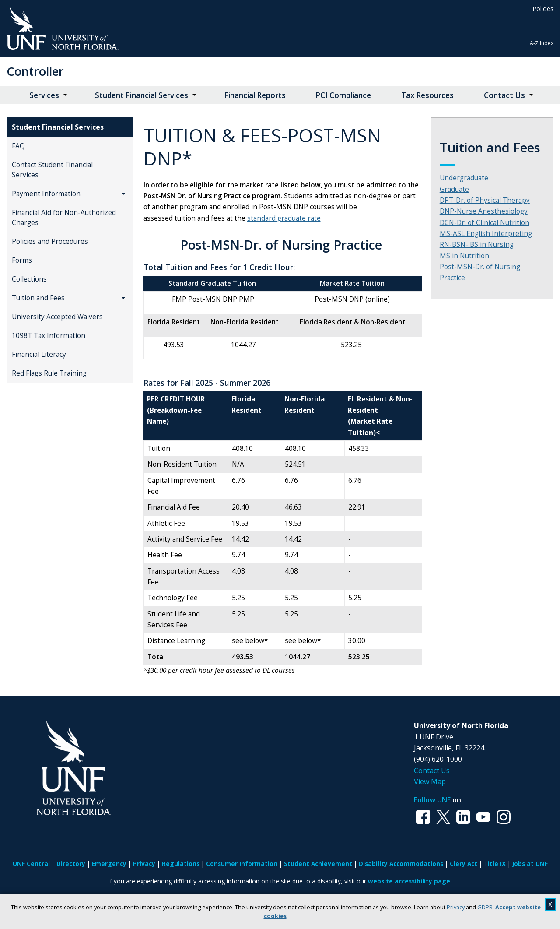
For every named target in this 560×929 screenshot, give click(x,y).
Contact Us (504, 95)
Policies (543, 8)
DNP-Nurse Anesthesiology (484, 211)
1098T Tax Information (48, 335)
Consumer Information (241, 863)
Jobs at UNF (530, 863)
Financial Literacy (39, 354)
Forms (22, 260)
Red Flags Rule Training (49, 373)
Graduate (454, 189)
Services (44, 95)
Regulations (181, 863)
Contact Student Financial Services (52, 169)
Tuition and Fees (38, 298)
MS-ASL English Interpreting (486, 233)
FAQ (18, 146)
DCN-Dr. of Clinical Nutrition (484, 222)
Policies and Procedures (50, 241)
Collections (29, 279)
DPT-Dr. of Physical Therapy (485, 200)
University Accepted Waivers (57, 316)
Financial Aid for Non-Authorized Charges (64, 217)
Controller (35, 71)
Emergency (109, 863)
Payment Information (46, 193)
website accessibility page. (410, 881)
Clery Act (463, 863)
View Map (430, 781)
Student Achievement (318, 863)
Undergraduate (464, 178)
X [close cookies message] (550, 904)
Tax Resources (427, 95)
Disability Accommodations (401, 863)
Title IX (495, 863)
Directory (70, 863)
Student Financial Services (141, 95)
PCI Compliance (343, 95)
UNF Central (31, 863)
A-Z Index (541, 43)
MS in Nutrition (464, 255)
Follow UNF (432, 800)
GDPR (485, 907)
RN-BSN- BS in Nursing (477, 244)
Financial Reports (255, 95)
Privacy (456, 907)
